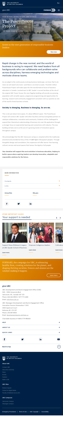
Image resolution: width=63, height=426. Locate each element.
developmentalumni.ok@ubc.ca (17, 315)
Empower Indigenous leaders (39, 245)
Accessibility (45, 411)
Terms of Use (23, 411)
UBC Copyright (34, 411)
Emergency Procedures (9, 411)
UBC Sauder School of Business (12, 31)
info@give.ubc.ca (12, 299)
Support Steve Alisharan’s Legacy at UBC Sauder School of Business (14, 246)
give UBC (6, 286)
